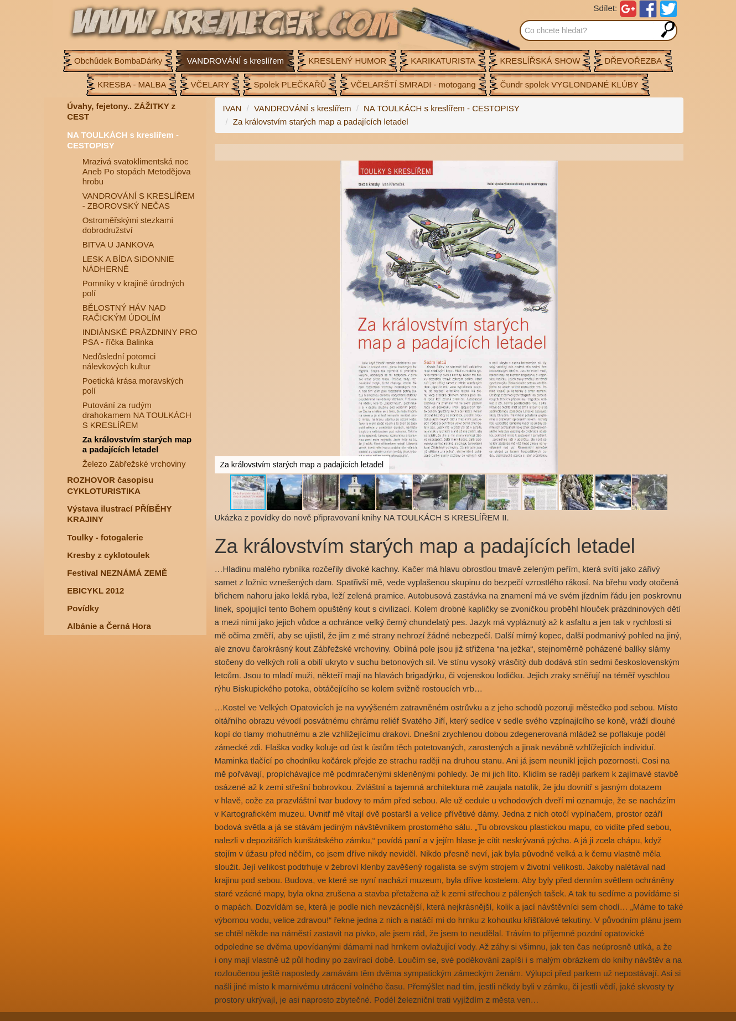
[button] (673, 170)
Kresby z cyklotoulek (108, 555)
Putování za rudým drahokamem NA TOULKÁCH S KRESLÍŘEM (136, 415)
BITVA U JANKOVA (118, 244)
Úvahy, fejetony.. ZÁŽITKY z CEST (121, 111)
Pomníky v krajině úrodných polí (133, 288)
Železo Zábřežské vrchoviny (134, 463)
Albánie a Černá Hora (109, 626)
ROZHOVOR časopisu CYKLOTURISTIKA (110, 485)
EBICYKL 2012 (95, 590)
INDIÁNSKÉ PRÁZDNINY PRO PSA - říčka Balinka (140, 337)
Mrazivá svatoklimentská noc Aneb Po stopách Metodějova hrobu (136, 171)
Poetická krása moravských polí (133, 385)
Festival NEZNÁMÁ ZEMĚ (117, 572)
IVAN (232, 108)
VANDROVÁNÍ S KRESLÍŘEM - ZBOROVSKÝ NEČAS (138, 200)
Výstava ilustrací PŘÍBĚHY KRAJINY (119, 514)
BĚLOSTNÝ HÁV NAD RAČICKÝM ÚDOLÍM (124, 312)
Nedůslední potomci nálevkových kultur (119, 361)
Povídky (83, 608)
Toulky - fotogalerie (105, 537)
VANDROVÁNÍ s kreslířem (302, 108)
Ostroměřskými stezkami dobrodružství (127, 225)
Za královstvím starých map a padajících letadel (137, 444)
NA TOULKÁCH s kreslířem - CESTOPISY (123, 140)
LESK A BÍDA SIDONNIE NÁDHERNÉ (128, 264)
